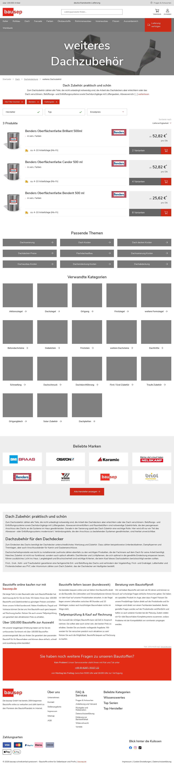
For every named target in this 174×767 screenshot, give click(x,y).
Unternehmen (53, 697)
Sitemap (51, 716)
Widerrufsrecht (82, 723)
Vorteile (79, 727)
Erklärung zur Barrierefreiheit (82, 718)
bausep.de (82, 761)
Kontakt (51, 702)
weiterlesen (143, 94)
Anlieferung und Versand (86, 704)
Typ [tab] (65, 111)
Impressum (52, 711)
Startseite (7, 79)
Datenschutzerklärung (85, 713)
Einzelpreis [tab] (107, 111)
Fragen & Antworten (162, 3)
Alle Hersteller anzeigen (86, 491)
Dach (17, 79)
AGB (50, 720)
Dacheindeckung (31, 79)
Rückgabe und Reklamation (82, 708)
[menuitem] (5, 21)
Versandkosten (166, 647)
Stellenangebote (54, 706)
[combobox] (91, 12)
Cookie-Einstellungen (142, 761)
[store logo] (17, 12)
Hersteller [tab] (23, 111)
